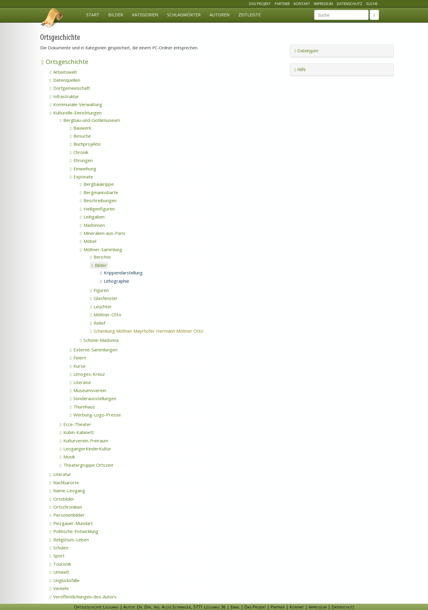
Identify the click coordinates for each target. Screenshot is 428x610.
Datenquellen (65, 80)
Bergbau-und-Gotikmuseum (90, 120)
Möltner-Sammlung (101, 249)
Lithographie (114, 281)
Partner (282, 3)
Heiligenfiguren (97, 209)
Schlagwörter (184, 15)
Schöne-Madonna (99, 340)
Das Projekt (260, 3)
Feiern (78, 358)
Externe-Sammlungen (93, 350)
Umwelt (59, 572)
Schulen (59, 548)
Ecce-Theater (75, 424)
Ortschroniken (66, 507)
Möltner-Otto (105, 314)
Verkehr (59, 588)
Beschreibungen (98, 200)
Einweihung (83, 169)
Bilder (115, 15)
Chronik (79, 152)
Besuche (80, 136)
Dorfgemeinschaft (70, 88)
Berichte (100, 257)
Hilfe (300, 69)
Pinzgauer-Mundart (71, 523)
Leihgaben (92, 217)
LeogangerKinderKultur (85, 449)
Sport (57, 556)
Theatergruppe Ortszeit (86, 465)
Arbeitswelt (63, 72)
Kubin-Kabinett (77, 432)
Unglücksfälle (65, 580)
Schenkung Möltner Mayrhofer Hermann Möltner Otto (154, 331)
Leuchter (101, 306)
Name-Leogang (67, 490)
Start (92, 15)
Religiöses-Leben (69, 540)
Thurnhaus (82, 407)
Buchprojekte (85, 144)
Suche (371, 3)
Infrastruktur (64, 96)
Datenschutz (349, 3)
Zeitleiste (249, 15)
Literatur (80, 382)
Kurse (78, 366)
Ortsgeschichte (64, 62)
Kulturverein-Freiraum (84, 441)
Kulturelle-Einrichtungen (76, 113)
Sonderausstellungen (93, 398)
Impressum (323, 3)
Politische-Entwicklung (74, 531)
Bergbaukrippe (97, 184)
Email (235, 607)
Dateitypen (306, 51)
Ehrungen (81, 160)
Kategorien (145, 15)
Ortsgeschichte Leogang (52, 19)
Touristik (60, 564)
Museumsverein (88, 390)
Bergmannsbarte (99, 192)
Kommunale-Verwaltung (76, 104)
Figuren (99, 290)
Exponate (81, 177)
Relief (97, 323)
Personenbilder (67, 515)
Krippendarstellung (121, 273)
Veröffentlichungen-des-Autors (83, 597)
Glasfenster (104, 298)
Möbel (88, 241)
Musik (67, 457)
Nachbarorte (64, 482)
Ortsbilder (62, 499)
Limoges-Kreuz (87, 374)
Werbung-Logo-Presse (95, 415)
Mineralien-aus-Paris (102, 233)
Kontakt (302, 3)
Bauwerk (80, 128)
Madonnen (92, 225)
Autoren (219, 15)
